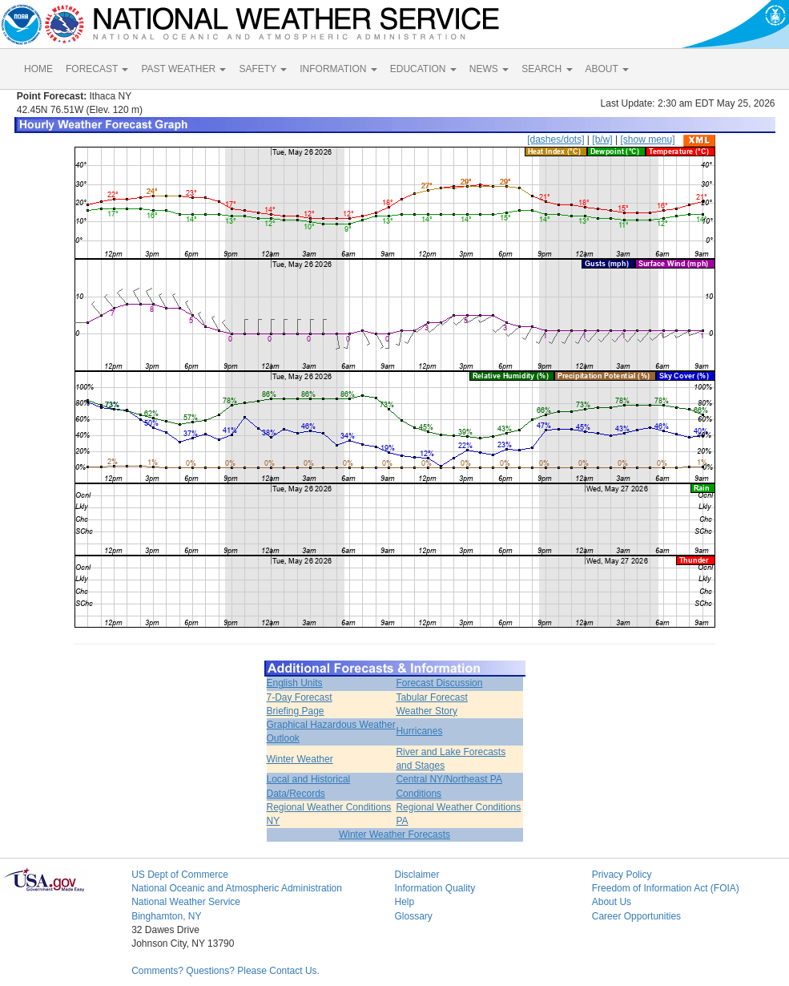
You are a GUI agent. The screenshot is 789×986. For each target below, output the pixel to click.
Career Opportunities (636, 916)
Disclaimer (416, 874)
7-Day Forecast (299, 697)
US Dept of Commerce (179, 874)
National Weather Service (185, 901)
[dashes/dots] (555, 139)
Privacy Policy (622, 874)
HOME (38, 69)
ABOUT (607, 69)
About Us (611, 901)
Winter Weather (300, 759)
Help (404, 901)
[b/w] (602, 139)
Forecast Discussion (439, 683)
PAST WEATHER (183, 69)
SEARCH (546, 69)
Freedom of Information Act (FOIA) (665, 888)
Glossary (413, 916)
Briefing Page (295, 711)
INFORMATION (338, 69)
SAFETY (263, 69)
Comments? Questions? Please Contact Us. (225, 970)
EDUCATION (423, 69)
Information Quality (434, 888)
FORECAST (97, 69)
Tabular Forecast (431, 697)
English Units (295, 683)
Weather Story (426, 711)
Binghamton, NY (166, 916)
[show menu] (647, 139)
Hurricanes (419, 731)
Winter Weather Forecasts (394, 834)
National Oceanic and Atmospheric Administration (236, 888)
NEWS (489, 69)
